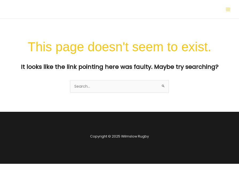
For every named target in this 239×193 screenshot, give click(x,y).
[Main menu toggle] (228, 9)
